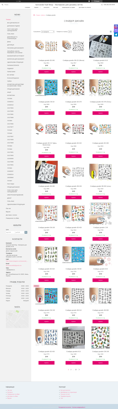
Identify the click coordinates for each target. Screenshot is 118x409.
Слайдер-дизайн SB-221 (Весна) (73, 60)
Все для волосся (65, 390)
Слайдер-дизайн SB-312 (73, 310)
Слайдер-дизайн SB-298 (47, 186)
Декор (9, 41)
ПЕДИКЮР (10, 68)
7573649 (9, 133)
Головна (27, 7)
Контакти (46, 7)
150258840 (10, 177)
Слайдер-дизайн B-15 (73, 351)
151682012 (10, 101)
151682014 (10, 174)
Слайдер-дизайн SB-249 (73, 186)
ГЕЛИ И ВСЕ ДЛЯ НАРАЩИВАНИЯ (12, 190)
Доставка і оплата (11, 215)
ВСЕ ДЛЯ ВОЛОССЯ (13, 23)
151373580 (10, 161)
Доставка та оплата (85, 7)
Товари (36, 7)
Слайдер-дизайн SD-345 (46, 60)
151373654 (10, 155)
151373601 (10, 165)
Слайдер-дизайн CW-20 (46, 102)
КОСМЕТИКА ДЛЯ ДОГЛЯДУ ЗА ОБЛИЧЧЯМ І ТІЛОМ (15, 85)
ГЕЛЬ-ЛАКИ (10, 34)
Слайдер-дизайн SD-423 (46, 269)
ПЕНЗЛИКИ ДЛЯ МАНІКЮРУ (15, 48)
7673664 (9, 120)
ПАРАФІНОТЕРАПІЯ (13, 65)
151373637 (10, 136)
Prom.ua (67, 405)
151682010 (10, 105)
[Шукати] (2, 4)
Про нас (55, 7)
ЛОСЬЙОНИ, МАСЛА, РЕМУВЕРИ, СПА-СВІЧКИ (14, 52)
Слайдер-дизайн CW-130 (46, 310)
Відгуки (8, 211)
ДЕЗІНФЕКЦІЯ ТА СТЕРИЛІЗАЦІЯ (12, 37)
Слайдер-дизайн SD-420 (73, 227)
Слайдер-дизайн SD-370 (73, 102)
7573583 (9, 149)
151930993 (10, 158)
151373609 (10, 143)
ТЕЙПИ (9, 81)
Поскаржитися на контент (65, 407)
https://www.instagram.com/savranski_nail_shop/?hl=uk (17, 261)
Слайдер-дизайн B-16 (100, 60)
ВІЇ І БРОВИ (10, 75)
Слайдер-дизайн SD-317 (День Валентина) (46, 144)
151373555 (10, 111)
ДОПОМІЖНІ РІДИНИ (13, 26)
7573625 (9, 130)
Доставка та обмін (12, 396)
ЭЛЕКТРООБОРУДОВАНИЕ (15, 195)
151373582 (10, 124)
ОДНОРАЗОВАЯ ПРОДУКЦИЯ (16, 204)
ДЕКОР (9, 198)
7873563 (9, 146)
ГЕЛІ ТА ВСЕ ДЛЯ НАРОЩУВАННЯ (12, 29)
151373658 (10, 139)
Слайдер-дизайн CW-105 (46, 227)
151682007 (10, 171)
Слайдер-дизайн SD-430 (46, 351)
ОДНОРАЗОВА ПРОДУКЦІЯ (15, 62)
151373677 (10, 127)
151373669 (10, 117)
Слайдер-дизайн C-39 (100, 227)
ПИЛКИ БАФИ (11, 71)
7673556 (9, 98)
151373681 (10, 114)
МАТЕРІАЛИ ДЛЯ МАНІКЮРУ (15, 59)
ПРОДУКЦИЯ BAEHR (13, 89)
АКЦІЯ (9, 92)
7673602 (9, 168)
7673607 (9, 180)
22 (76, 369)
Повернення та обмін (68, 7)
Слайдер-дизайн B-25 (100, 269)
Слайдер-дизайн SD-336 (100, 143)
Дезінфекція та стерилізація (69, 392)
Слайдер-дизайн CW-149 (100, 351)
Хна (62, 398)
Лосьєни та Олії (65, 394)
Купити (47, 71)
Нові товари (10, 184)
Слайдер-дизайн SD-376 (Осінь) (100, 102)
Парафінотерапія (65, 396)
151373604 (10, 108)
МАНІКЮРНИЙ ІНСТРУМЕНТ (15, 56)
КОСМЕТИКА (11, 95)
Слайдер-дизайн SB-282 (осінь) (100, 186)
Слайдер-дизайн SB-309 (100, 310)
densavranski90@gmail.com (14, 265)
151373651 (10, 152)
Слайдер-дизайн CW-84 (73, 269)
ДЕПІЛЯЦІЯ (10, 45)
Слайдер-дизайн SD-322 (73, 143)
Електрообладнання (13, 78)
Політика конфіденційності (78, 407)
